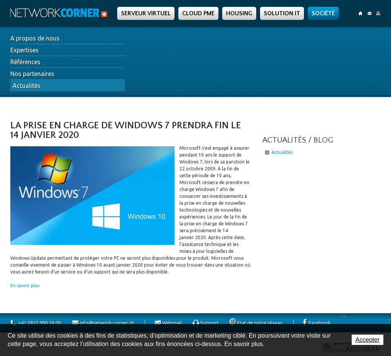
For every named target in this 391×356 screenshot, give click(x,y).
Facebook (320, 322)
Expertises (24, 50)
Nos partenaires (32, 73)
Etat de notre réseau (260, 322)
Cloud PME (198, 13)
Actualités (26, 85)
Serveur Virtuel (146, 13)
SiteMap (378, 13)
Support (209, 322)
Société (323, 13)
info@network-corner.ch (107, 322)
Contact (369, 13)
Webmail (172, 322)
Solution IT (282, 13)
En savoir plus (24, 285)
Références (25, 61)
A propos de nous (35, 38)
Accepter (367, 340)
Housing (239, 13)
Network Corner (60, 13)
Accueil (360, 13)
